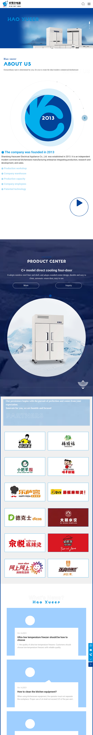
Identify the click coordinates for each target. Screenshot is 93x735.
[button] (89, 22)
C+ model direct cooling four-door (46, 270)
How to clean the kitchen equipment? (37, 691)
